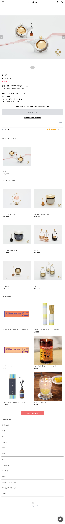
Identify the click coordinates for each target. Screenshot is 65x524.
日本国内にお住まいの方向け (32, 118)
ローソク (4, 459)
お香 (2, 436)
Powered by (32, 506)
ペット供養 (4, 471)
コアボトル (4, 453)
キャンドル (4, 442)
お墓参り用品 (5, 476)
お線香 (3, 431)
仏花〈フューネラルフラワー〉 (9, 482)
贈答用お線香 (5, 425)
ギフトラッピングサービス (8, 488)
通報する (61, 122)
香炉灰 (3, 493)
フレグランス (5, 465)
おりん (3, 448)
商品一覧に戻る (32, 413)
